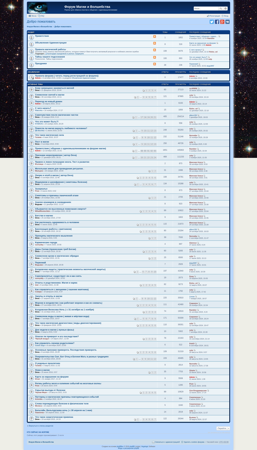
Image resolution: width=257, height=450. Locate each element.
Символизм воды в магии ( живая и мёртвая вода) (62, 316)
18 (145, 117)
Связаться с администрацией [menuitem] (167, 442)
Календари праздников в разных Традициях (65, 54)
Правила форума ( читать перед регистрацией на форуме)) (67, 76)
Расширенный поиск (225, 8)
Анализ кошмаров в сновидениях (53, 202)
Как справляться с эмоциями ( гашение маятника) (62, 289)
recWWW (193, 88)
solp (210, 59)
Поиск (220, 8)
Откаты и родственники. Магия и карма (56, 282)
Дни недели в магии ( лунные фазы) (54, 329)
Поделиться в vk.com (227, 22)
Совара (38, 292)
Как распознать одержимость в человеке (57, 222)
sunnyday (39, 245)
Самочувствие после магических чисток (56, 115)
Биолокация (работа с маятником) (53, 229)
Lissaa (192, 297)
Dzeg (191, 276)
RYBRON (39, 124)
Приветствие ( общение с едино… (203, 36)
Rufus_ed (213, 52)
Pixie (37, 191)
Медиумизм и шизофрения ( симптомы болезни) (61, 182)
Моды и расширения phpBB (128, 448)
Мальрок (39, 171)
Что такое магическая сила (49, 135)
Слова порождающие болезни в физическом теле (62, 403)
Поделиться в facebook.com (217, 22)
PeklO (191, 344)
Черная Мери (41, 392)
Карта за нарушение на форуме (202, 43)
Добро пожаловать (41, 21)
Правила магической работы (50, 49)
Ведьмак (39, 265)
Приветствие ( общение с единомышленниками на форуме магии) (70, 148)
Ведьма (38, 204)
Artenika (38, 399)
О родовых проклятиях (47, 363)
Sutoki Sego (40, 345)
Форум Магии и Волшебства (87, 7)
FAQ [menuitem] (42, 16)
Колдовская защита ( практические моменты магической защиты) (70, 269)
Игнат (37, 379)
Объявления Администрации (51, 42)
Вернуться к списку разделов (41, 426)
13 (155, 131)
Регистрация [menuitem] (215, 16)
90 (145, 151)
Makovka (38, 110)
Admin (208, 45)
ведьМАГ (210, 66)
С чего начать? (195, 50)
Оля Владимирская (198, 391)
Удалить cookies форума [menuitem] (194, 442)
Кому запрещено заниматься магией (54, 88)
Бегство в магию (44, 215)
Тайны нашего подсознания (50, 57)
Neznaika (193, 135)
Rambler (211, 38)
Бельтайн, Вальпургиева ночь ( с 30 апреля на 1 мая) (63, 410)
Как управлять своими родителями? (54, 343)
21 (155, 117)
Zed (36, 285)
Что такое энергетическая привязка (54, 417)
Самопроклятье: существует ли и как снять (58, 276)
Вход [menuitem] (226, 16)
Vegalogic (144, 446)
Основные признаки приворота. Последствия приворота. (66, 350)
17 (142, 117)
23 (152, 158)
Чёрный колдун (42, 339)
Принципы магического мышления (53, 235)
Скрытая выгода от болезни (50, 390)
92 (152, 151)
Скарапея (193, 303)
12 (152, 131)
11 (148, 131)
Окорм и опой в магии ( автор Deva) (54, 175)
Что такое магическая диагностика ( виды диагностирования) (68, 323)
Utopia (192, 370)
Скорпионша (195, 397)
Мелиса (38, 406)
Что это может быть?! (198, 57)
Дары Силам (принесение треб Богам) (55, 249)
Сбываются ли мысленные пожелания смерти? (60, 209)
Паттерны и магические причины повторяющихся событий (67, 397)
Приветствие (42, 36)
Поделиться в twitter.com (212, 22)
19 (148, 117)
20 (152, 117)
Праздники (41, 63)
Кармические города (46, 242)
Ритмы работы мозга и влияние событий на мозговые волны (68, 383)
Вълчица (39, 164)
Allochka (40, 130)
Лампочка (39, 412)
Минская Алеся (196, 162)
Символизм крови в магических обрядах (57, 256)
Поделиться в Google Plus (222, 22)
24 (155, 158)
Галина (38, 137)
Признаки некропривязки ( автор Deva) (56, 155)
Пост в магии (42, 142)
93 (155, 151)
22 (148, 158)
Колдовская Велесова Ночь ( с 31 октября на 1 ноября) (64, 309)
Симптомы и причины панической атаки (56, 195)
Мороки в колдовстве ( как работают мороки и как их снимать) (68, 303)
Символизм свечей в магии (49, 95)
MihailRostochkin (42, 211)
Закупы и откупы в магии (48, 296)
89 (142, 151)
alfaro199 (193, 115)
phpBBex (120, 446)
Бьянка (192, 417)
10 (145, 131)
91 (148, 151)
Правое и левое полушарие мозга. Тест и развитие (62, 162)
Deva (37, 90)
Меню (34, 16)
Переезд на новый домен (48, 101)
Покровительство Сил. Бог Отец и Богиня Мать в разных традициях (72, 356)
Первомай (193, 64)
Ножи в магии (42, 370)
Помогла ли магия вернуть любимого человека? (61, 128)
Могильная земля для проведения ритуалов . (59, 168)
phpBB (132, 446)
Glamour (193, 243)
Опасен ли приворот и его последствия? (57, 336)
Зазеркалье (41, 189)
